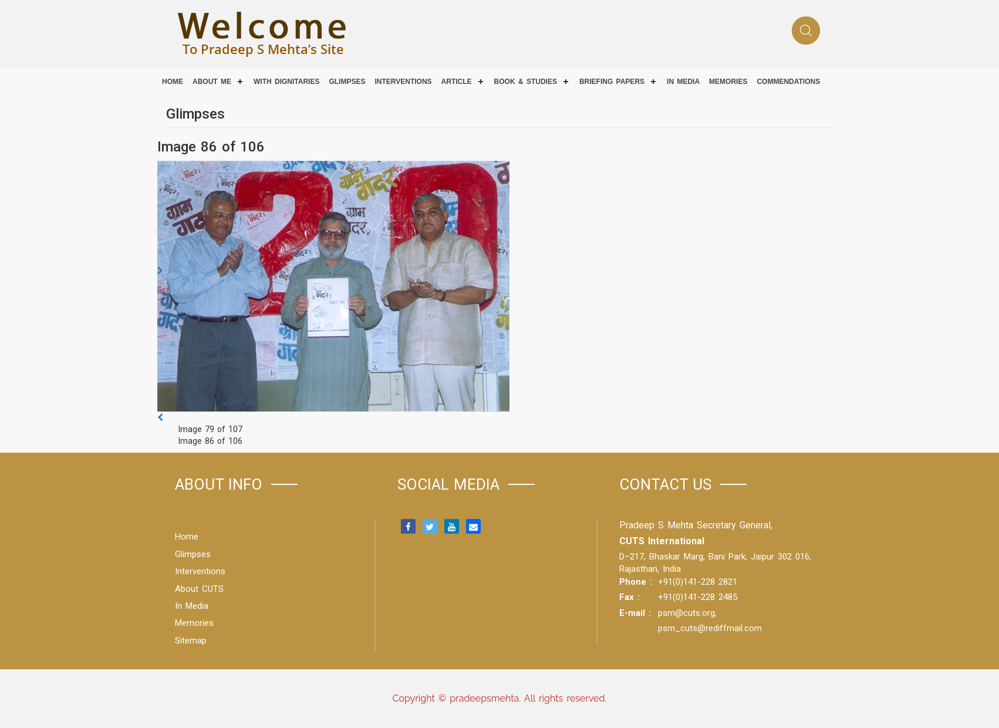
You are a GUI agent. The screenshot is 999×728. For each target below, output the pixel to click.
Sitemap (191, 640)
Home (172, 81)
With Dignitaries (286, 81)
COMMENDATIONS (788, 81)
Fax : (629, 597)
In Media (191, 606)
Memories (728, 81)
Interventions (402, 81)
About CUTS (199, 589)
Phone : (635, 582)
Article (456, 81)
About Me (212, 81)
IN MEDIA (683, 81)
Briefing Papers (611, 81)
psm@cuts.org (686, 613)
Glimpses (347, 81)
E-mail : (635, 613)
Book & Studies (525, 81)
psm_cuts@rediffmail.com (710, 628)
